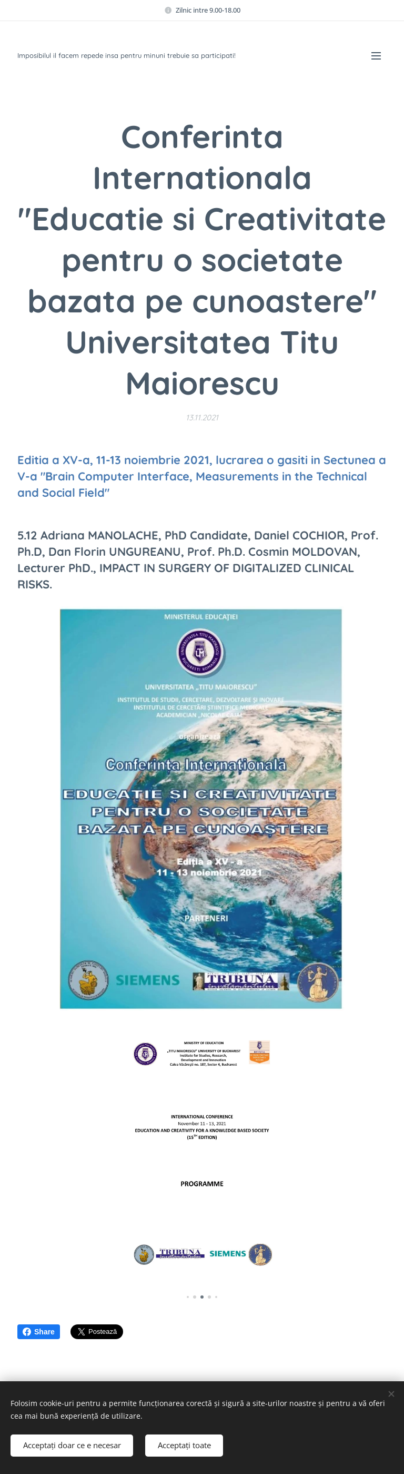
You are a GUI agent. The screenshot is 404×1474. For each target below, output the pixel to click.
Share (39, 1332)
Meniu (376, 55)
